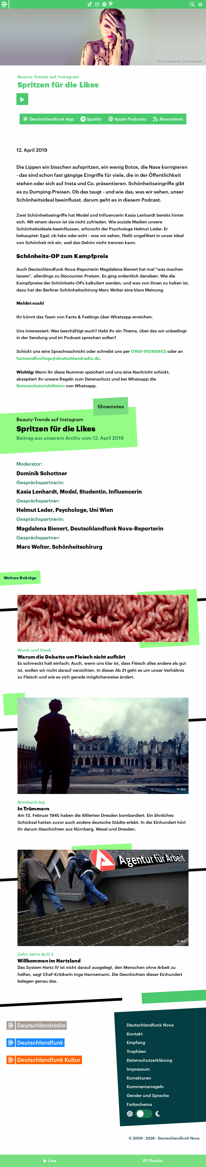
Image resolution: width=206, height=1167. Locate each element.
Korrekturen (139, 1077)
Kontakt (135, 1033)
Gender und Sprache (148, 1095)
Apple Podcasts (127, 119)
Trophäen (136, 1051)
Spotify (91, 119)
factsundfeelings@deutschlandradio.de (58, 358)
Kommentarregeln (145, 1086)
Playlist (155, 1160)
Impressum (138, 1068)
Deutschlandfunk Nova (150, 1024)
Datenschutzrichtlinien (40, 385)
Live (52, 1160)
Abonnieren (168, 119)
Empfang (136, 1042)
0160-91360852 (148, 351)
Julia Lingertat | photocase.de (181, 60)
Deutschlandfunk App (48, 119)
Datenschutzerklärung (149, 1060)
